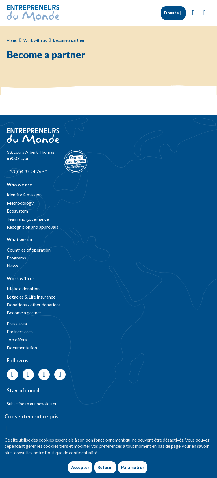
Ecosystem (17, 210)
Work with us (35, 40)
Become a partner (24, 312)
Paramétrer (132, 467)
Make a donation (23, 288)
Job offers (17, 339)
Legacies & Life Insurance (31, 296)
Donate (171, 12)
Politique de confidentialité (71, 452)
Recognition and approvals (32, 227)
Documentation (22, 347)
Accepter (80, 467)
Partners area (20, 331)
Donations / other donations (34, 304)
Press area (17, 323)
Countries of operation (29, 249)
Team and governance (28, 219)
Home (12, 40)
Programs (16, 257)
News (12, 265)
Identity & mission (24, 194)
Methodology (20, 203)
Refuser (105, 467)
